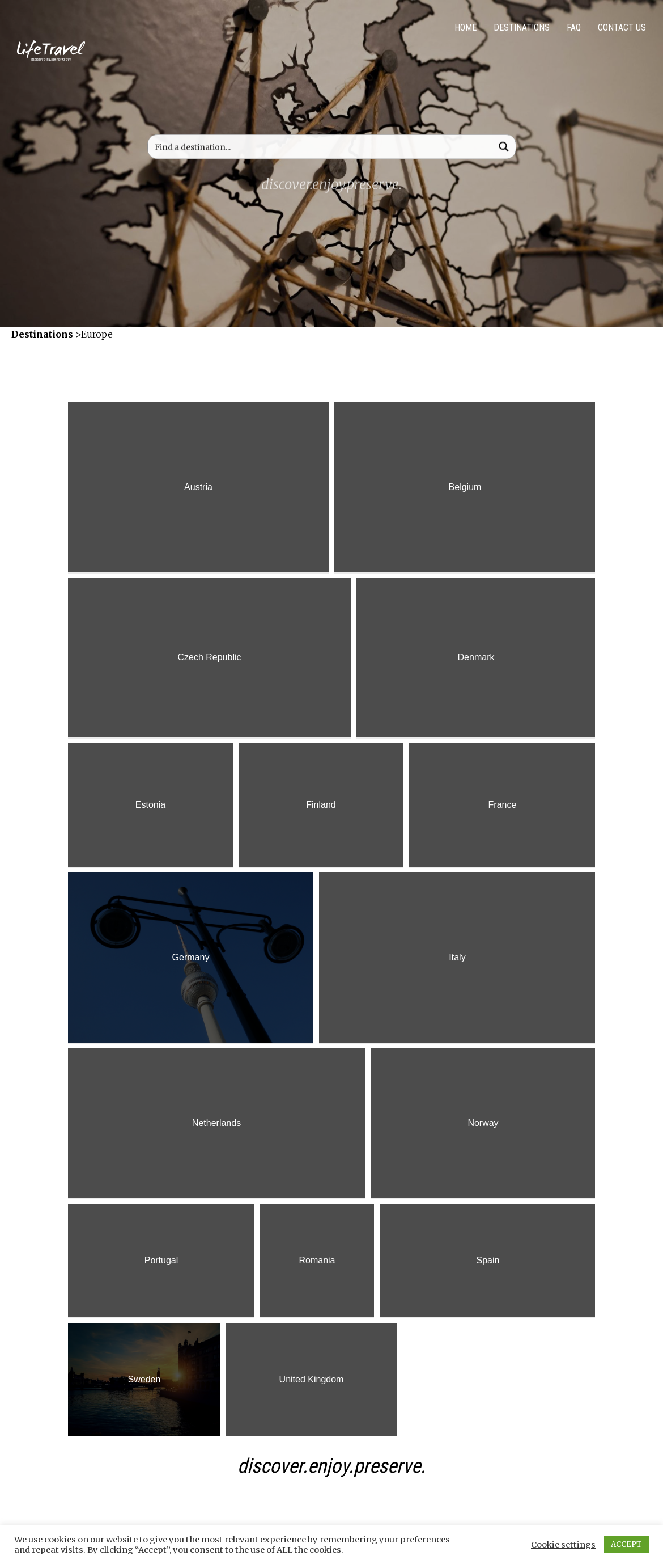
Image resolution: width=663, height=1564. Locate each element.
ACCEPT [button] (626, 1544)
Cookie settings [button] (563, 1545)
